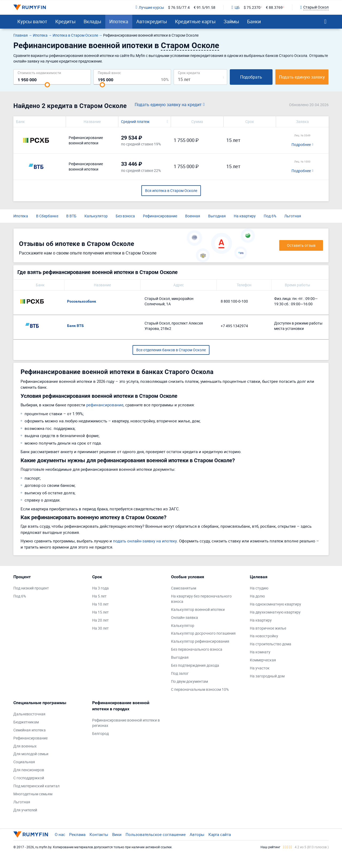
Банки (254, 21)
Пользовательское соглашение (156, 834)
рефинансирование (104, 404)
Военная (192, 215)
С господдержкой (28, 777)
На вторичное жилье (268, 628)
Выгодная (217, 215)
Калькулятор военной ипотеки (198, 609)
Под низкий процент (31, 588)
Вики (117, 834)
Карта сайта (219, 834)
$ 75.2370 (252, 7)
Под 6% (270, 215)
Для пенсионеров (28, 769)
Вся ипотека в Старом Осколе (171, 190)
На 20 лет (100, 620)
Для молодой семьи (30, 753)
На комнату (260, 651)
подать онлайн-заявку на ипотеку (145, 540)
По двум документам (189, 681)
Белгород (100, 733)
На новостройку (264, 635)
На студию (259, 588)
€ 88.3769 (274, 7)
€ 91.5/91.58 (204, 7)
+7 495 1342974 (234, 325)
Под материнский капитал (36, 785)
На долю (257, 596)
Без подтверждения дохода (195, 665)
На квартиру (245, 215)
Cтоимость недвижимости (39, 72)
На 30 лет (100, 628)
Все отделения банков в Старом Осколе (171, 349)
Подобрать (251, 77)
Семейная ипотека (29, 730)
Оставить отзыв (301, 245)
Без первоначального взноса (196, 649)
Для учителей (25, 809)
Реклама (77, 834)
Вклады (92, 21)
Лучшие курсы (149, 7)
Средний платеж (135, 121)
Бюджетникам (26, 721)
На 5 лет (99, 596)
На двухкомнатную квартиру (275, 612)
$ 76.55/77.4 (179, 7)
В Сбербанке (47, 215)
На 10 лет (100, 604)
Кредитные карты (195, 21)
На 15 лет (100, 612)
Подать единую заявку (302, 77)
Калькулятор (96, 215)
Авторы (197, 834)
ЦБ (236, 7)
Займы (231, 21)
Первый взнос (109, 72)
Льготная (292, 215)
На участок (260, 667)
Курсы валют (32, 21)
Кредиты (65, 21)
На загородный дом (267, 675)
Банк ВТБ (75, 325)
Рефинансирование (160, 215)
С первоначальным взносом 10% (200, 689)
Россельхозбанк (81, 301)
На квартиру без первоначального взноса (201, 598)
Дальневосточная (29, 713)
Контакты (99, 834)
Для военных (25, 746)
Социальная (24, 761)
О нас (60, 834)
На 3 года (100, 588)
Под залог (180, 673)
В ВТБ (71, 215)
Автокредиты (151, 21)
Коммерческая (263, 659)
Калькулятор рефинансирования (200, 641)
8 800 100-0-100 (234, 301)
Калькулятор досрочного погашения (203, 633)
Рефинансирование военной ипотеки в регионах (126, 723)
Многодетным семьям (32, 793)
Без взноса (125, 215)
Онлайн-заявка (184, 617)
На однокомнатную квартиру (275, 604)
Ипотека (118, 21)
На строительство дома (270, 643)
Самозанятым (183, 588)
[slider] (47, 84)
